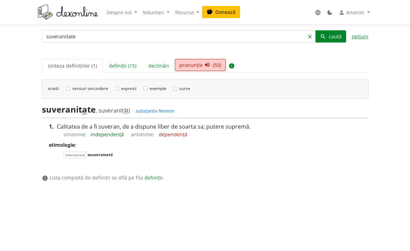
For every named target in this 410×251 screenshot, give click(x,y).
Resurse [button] (185, 12)
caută (331, 36)
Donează (221, 12)
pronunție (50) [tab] (200, 65)
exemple (158, 88)
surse (184, 88)
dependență (173, 134)
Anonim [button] (352, 12)
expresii (128, 88)
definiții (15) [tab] (122, 65)
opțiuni (360, 36)
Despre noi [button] (119, 12)
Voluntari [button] (154, 12)
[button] (318, 12)
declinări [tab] (158, 65)
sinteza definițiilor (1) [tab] (72, 65)
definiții (153, 177)
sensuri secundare (90, 88)
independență (108, 134)
